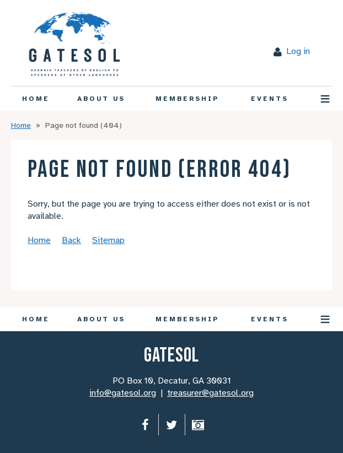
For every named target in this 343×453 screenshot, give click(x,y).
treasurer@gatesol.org (210, 392)
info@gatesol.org (122, 392)
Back (71, 240)
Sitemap (108, 240)
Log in (298, 51)
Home (21, 125)
